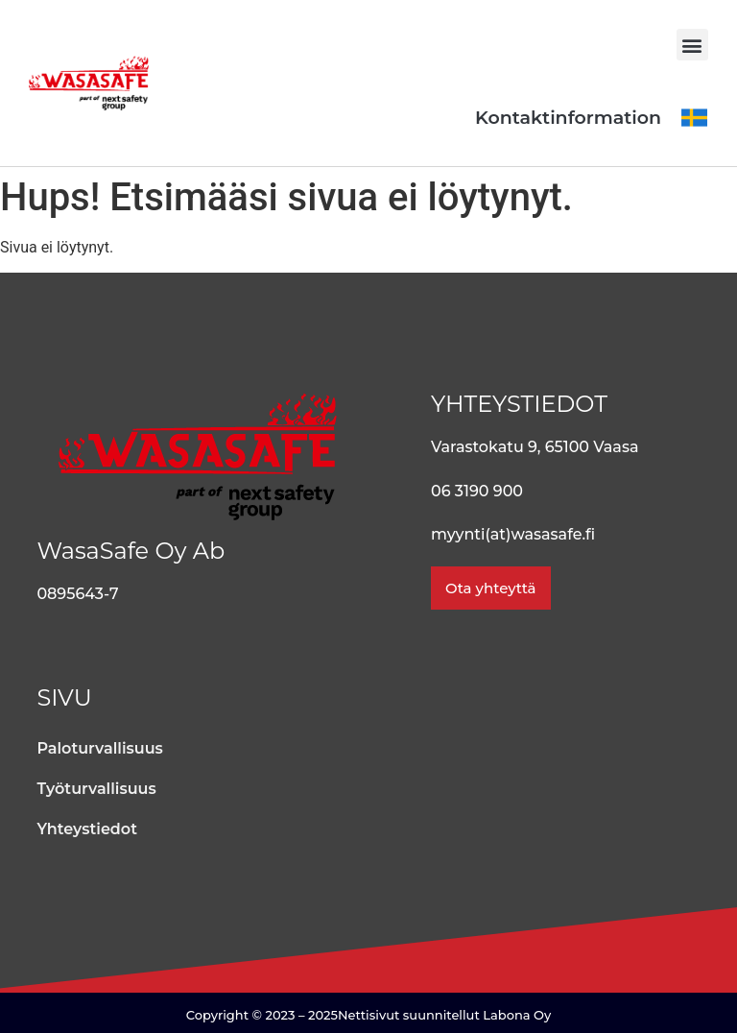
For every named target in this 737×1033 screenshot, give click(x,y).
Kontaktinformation (568, 118)
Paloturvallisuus (99, 748)
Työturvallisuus (95, 789)
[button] (692, 44)
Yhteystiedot (86, 829)
